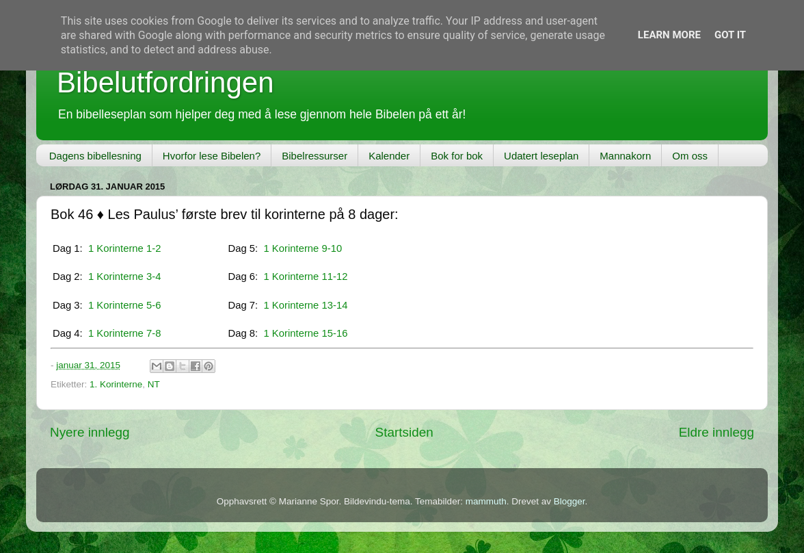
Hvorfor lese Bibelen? (211, 156)
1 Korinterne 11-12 (305, 276)
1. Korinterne (116, 384)
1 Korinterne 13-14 (305, 305)
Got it (730, 35)
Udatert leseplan (541, 156)
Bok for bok (457, 156)
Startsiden (404, 432)
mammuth (486, 501)
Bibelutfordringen (165, 82)
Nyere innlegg (90, 432)
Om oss (690, 156)
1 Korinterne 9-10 (302, 248)
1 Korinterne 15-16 (305, 333)
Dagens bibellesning (95, 156)
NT (154, 384)
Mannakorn (625, 156)
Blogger (569, 501)
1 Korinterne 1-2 (124, 248)
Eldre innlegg (716, 432)
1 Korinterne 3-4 (124, 276)
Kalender (389, 156)
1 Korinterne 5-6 (124, 305)
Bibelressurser (314, 156)
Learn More (669, 35)
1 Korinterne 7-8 (124, 333)
